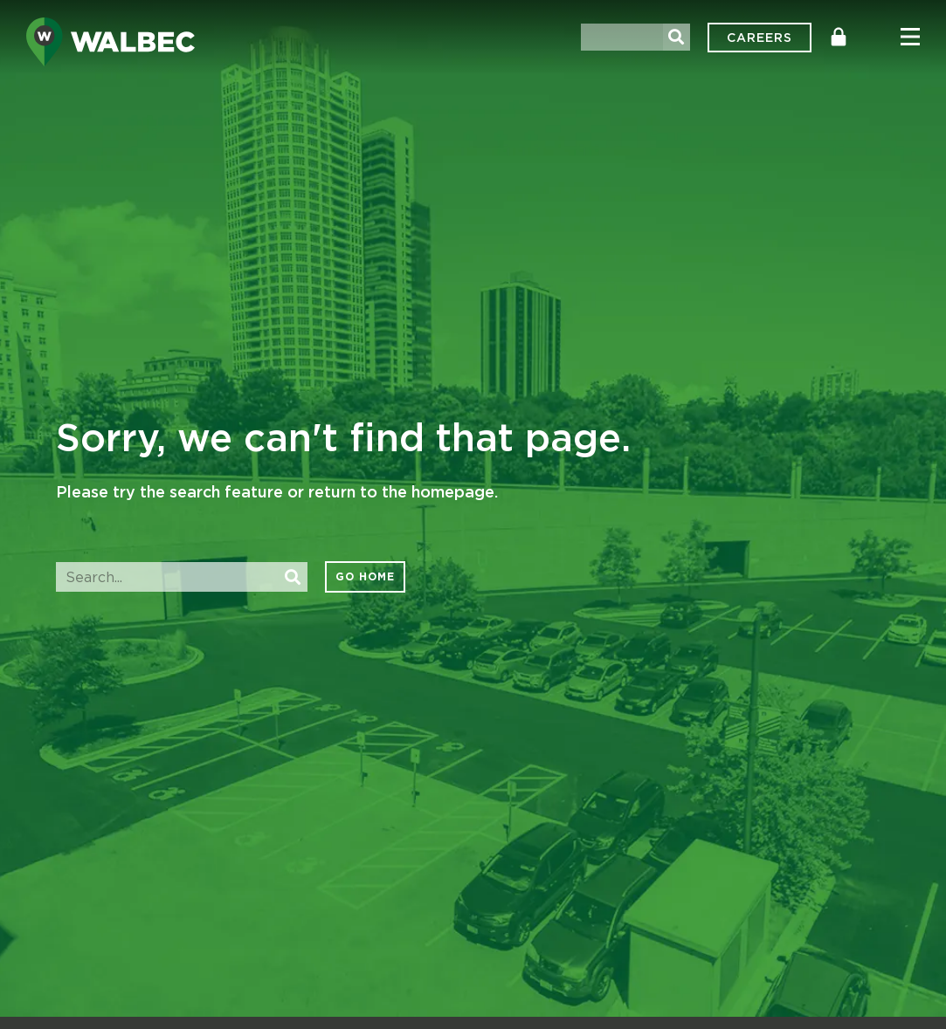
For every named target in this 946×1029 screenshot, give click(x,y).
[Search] (676, 37)
